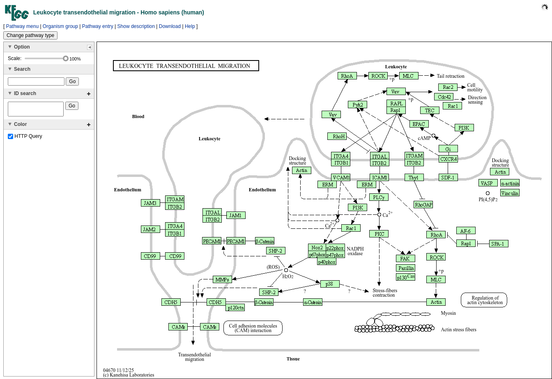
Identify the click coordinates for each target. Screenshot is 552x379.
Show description (136, 26)
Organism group (60, 26)
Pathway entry (97, 26)
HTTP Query (25, 139)
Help (190, 26)
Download (170, 26)
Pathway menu (22, 26)
